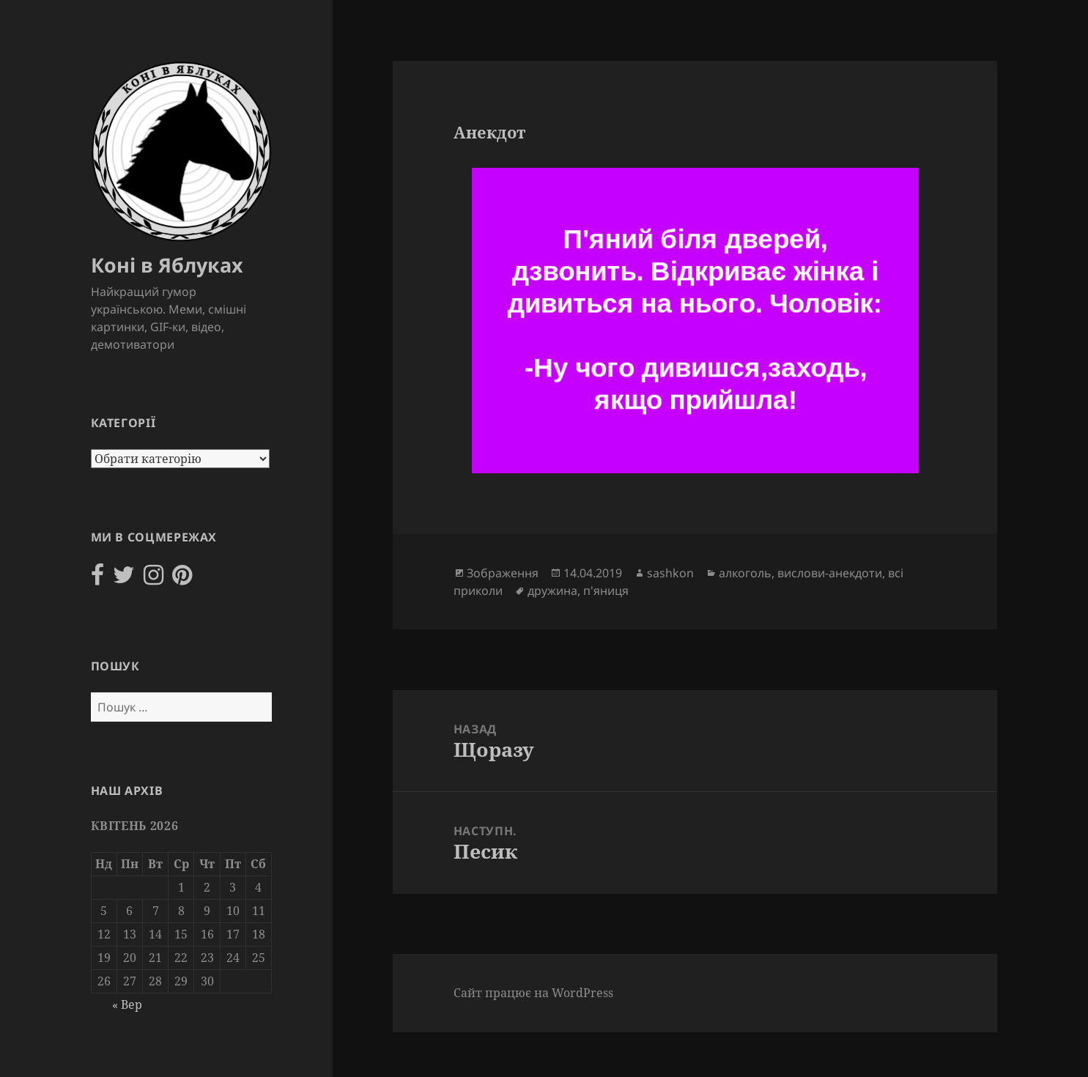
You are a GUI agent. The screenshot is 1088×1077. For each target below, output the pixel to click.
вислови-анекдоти (829, 573)
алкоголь (745, 573)
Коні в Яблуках (167, 264)
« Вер (127, 1004)
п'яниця (606, 590)
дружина (552, 590)
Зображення (503, 573)
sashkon (670, 573)
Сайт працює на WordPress (533, 993)
